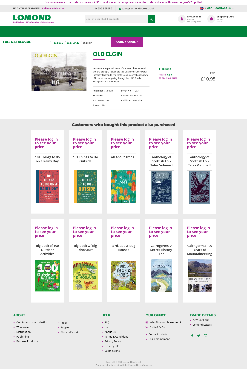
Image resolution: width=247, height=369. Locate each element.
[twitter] (198, 336)
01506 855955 (103, 8)
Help (107, 327)
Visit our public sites (53, 8)
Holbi (124, 365)
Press (63, 323)
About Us (187, 31)
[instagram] (205, 336)
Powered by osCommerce (140, 365)
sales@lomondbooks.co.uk (138, 8)
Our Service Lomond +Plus (32, 322)
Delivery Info (112, 346)
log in (169, 74)
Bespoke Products (27, 341)
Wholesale (22, 327)
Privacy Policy (113, 341)
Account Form (201, 320)
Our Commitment (159, 339)
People (64, 327)
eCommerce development (107, 365)
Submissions (112, 350)
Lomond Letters (202, 324)
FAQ (107, 322)
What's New (83, 31)
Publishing (22, 336)
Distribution (23, 332)
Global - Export (69, 332)
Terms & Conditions (116, 336)
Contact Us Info (158, 334)
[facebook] (192, 336)
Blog (163, 31)
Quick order (137, 31)
